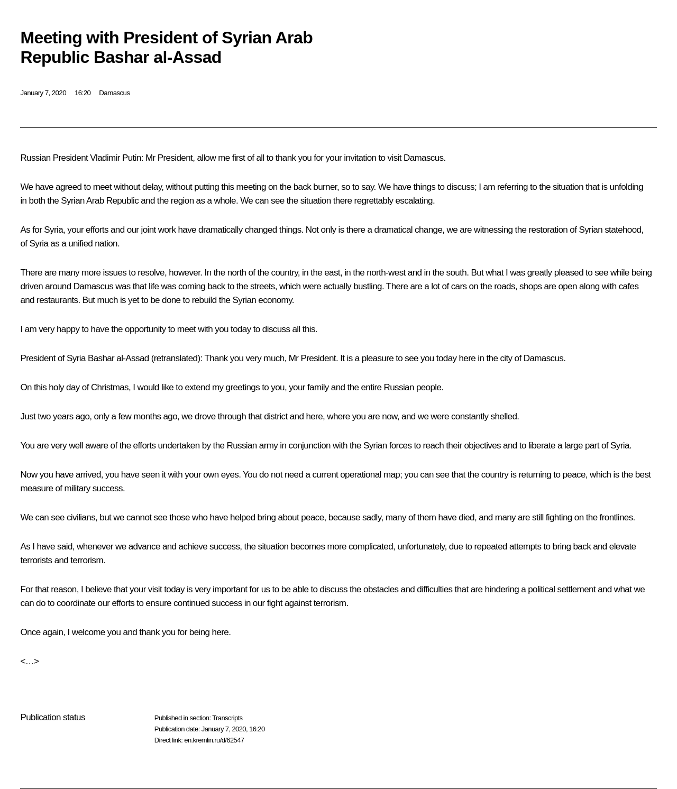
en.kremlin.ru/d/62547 (214, 740)
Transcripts (227, 718)
